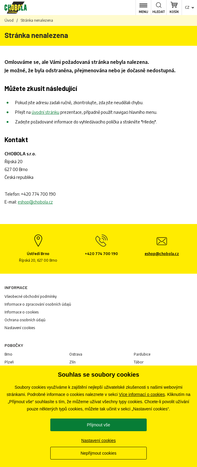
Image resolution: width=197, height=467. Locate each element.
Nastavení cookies (20, 327)
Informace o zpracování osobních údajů (38, 304)
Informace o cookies (22, 312)
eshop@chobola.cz (35, 201)
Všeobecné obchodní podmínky (31, 296)
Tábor (138, 362)
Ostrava (75, 354)
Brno (8, 354)
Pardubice (142, 354)
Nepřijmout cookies (98, 453)
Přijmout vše (98, 424)
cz (187, 7)
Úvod (9, 20)
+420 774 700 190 (38, 194)
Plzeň (9, 362)
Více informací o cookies (142, 394)
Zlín (72, 362)
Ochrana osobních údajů (25, 320)
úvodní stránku (45, 112)
